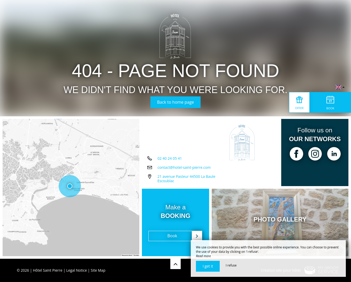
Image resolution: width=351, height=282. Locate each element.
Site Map (98, 270)
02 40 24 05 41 (169, 158)
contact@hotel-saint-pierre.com (184, 167)
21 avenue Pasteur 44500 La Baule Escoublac (186, 178)
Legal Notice (76, 270)
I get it (208, 266)
